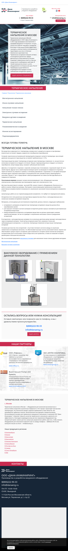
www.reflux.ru (14, 366)
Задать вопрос (34, 334)
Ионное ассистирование (11, 131)
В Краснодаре (9, 437)
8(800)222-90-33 (34, 326)
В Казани (7, 435)
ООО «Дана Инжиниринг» (9, 2)
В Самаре (7, 448)
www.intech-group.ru (50, 364)
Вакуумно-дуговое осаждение (11, 244)
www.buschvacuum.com (17, 386)
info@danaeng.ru (59, 18)
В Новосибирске (9, 444)
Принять (11, 547)
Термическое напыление (12, 122)
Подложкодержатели (10, 136)
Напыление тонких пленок (12, 108)
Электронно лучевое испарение (14, 112)
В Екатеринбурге (10, 432)
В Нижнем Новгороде (11, 441)
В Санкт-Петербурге (11, 450)
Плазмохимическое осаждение (14, 127)
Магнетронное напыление (12, 98)
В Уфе (6, 453)
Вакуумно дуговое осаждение (14, 117)
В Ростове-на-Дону (10, 446)
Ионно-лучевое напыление (13, 103)
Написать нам (60, 20)
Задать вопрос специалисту (22, 75)
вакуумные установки (26, 238)
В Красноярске (9, 439)
